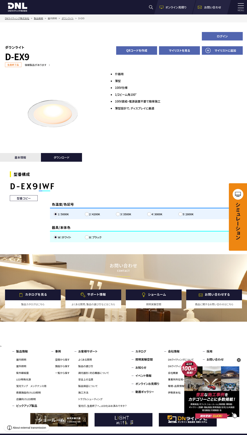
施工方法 (83, 392)
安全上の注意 (85, 379)
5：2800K (188, 214)
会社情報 (174, 351)
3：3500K (125, 214)
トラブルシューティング (90, 399)
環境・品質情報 (176, 386)
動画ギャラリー (144, 392)
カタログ (140, 351)
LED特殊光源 (23, 379)
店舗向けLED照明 (26, 399)
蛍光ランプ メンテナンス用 (31, 386)
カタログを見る (36, 294)
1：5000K (63, 214)
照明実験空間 (144, 359)
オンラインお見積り (147, 384)
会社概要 (173, 373)
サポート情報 (96, 294)
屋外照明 (21, 366)
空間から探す (62, 359)
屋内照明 (21, 359)
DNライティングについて (181, 359)
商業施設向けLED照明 (28, 392)
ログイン (222, 36)
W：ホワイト (64, 237)
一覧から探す (62, 373)
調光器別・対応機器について (93, 373)
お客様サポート (87, 351)
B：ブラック (95, 237)
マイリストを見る (179, 50)
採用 (209, 351)
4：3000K (156, 214)
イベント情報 (143, 376)
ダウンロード (61, 157)
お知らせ (140, 367)
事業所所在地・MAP (178, 379)
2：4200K (94, 214)
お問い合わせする (217, 294)
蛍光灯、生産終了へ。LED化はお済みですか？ (102, 406)
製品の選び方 (85, 366)
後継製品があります (36, 65)
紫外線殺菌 (22, 373)
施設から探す (62, 366)
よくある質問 (85, 359)
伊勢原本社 (174, 392)
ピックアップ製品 (26, 406)
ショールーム (157, 294)
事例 (58, 351)
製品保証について (88, 386)
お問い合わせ (215, 359)
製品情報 (22, 351)
